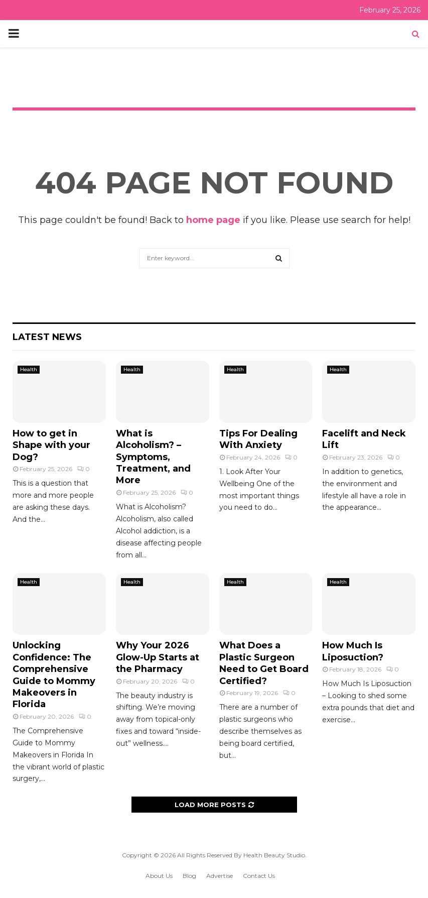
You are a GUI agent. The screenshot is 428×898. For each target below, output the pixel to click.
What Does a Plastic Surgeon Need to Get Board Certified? (264, 663)
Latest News (47, 337)
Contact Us (259, 875)
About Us (159, 875)
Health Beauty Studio (274, 855)
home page (213, 220)
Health (28, 369)
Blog (189, 875)
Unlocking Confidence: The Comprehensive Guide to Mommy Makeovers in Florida (54, 675)
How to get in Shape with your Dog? (51, 445)
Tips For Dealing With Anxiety (258, 439)
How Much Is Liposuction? (352, 651)
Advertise (219, 875)
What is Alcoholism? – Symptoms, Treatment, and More (153, 457)
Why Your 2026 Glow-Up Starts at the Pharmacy (157, 657)
